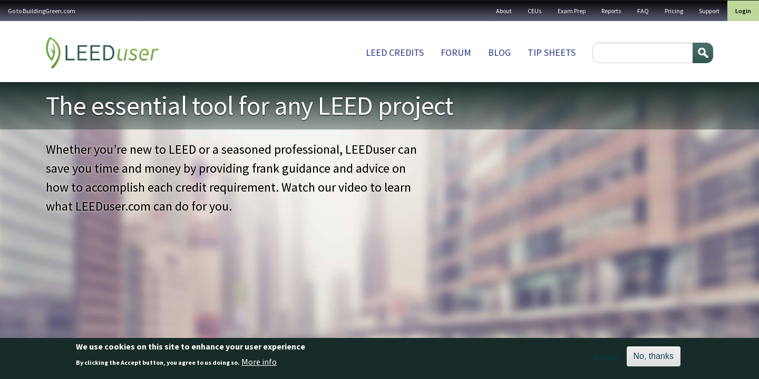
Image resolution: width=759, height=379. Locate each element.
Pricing (674, 11)
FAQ (643, 11)
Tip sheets (552, 52)
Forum (456, 52)
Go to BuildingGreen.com (41, 11)
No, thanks (654, 356)
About (504, 11)
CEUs (535, 11)
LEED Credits (395, 52)
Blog (499, 52)
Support (709, 11)
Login (743, 11)
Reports (611, 11)
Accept (605, 356)
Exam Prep (572, 11)
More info (259, 361)
